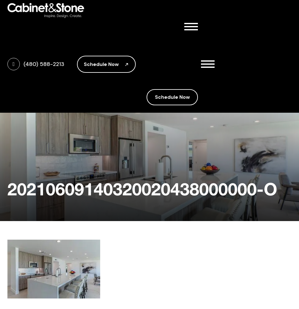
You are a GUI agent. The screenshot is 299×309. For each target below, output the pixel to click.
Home (157, 24)
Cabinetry (175, 52)
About (175, 38)
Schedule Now (106, 64)
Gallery (159, 79)
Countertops (175, 65)
